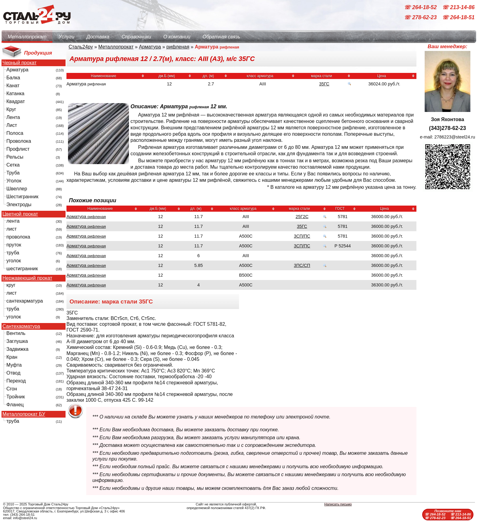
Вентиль (15, 333)
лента (13, 221)
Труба (13, 172)
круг (11, 285)
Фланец (15, 404)
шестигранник (22, 268)
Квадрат (15, 101)
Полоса (14, 133)
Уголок (13, 180)
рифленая (177, 46)
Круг (11, 109)
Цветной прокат (20, 214)
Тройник (15, 396)
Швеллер (16, 188)
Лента (13, 117)
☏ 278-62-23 (421, 18)
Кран (11, 357)
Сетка (13, 164)
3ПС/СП (302, 265)
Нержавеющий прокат (27, 278)
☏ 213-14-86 (458, 7)
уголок (13, 260)
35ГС (324, 83)
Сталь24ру (81, 46)
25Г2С (302, 216)
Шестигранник (22, 196)
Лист (11, 125)
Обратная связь (221, 36)
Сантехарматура (21, 326)
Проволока (18, 141)
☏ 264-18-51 (458, 18)
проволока (18, 236)
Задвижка (17, 349)
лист (11, 229)
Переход (16, 380)
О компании (177, 36)
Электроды (18, 204)
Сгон (11, 388)
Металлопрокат (27, 36)
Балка (13, 77)
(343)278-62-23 (447, 128)
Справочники (136, 36)
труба (12, 252)
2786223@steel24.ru (454, 137)
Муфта (14, 365)
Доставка (98, 36)
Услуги (66, 36)
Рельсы (14, 157)
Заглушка (17, 341)
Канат (13, 85)
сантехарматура (24, 301)
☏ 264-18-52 (421, 7)
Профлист (18, 149)
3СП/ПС (302, 236)
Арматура (17, 69)
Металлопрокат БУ (23, 414)
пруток (13, 244)
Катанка (15, 93)
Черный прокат (19, 62)
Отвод (13, 372)
